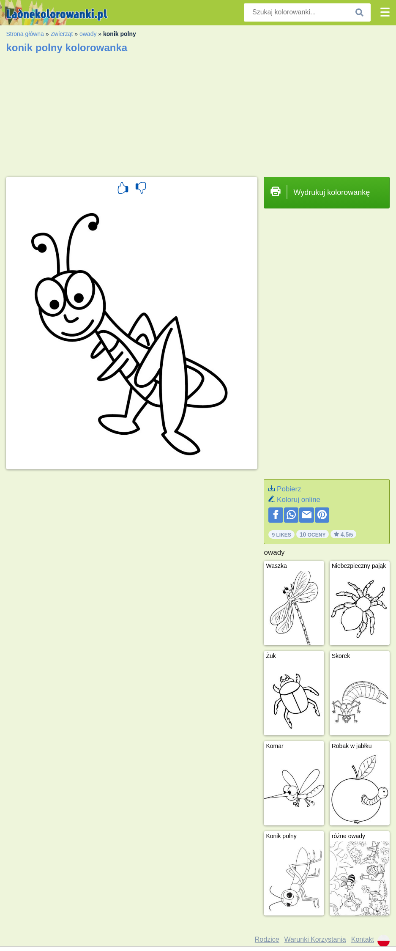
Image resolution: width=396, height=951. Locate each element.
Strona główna (25, 33)
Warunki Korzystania (315, 939)
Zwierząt (61, 33)
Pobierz (289, 489)
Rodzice (267, 939)
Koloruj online (298, 500)
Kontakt (362, 939)
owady (87, 33)
